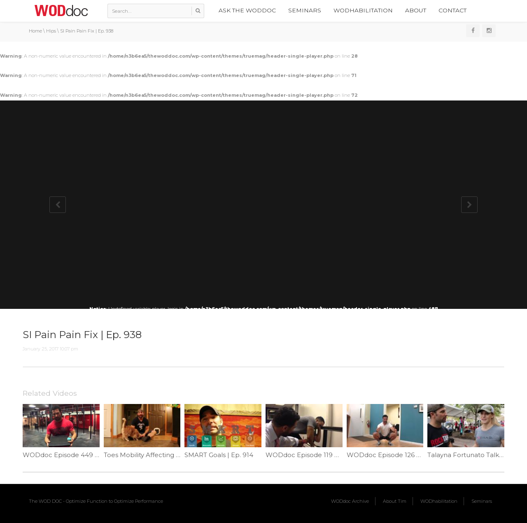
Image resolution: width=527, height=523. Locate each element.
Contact (452, 10)
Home (35, 31)
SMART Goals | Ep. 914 (218, 455)
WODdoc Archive (350, 501)
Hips (51, 31)
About (415, 10)
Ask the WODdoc (247, 10)
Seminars (304, 10)
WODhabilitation (363, 10)
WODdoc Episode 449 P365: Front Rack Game (95, 455)
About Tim (394, 501)
